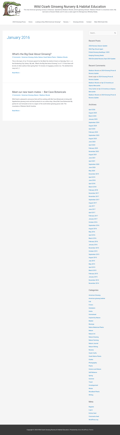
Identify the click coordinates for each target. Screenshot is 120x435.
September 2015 (94, 254)
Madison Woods (94, 70)
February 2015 (93, 273)
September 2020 (94, 164)
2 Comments (16, 95)
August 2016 (93, 229)
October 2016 (93, 222)
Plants (91, 366)
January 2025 (93, 119)
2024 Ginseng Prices (19, 22)
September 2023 (94, 135)
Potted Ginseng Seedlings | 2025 (99, 52)
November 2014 (94, 283)
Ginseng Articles (78, 22)
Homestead (92, 314)
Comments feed (94, 416)
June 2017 (92, 209)
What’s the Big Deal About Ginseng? (31, 54)
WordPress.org (93, 420)
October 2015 (93, 251)
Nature (40, 57)
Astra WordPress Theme (85, 430)
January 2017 (93, 219)
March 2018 (92, 187)
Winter (91, 388)
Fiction (91, 305)
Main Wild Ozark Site (100, 22)
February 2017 (93, 216)
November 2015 (94, 248)
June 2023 (92, 142)
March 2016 (92, 238)
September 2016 (94, 225)
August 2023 (93, 138)
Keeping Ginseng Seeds (96, 55)
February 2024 (93, 132)
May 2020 (92, 171)
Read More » (16, 73)
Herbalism (92, 308)
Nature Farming (94, 340)
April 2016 (92, 235)
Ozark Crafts (93, 353)
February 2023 (93, 148)
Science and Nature (95, 369)
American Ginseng (27, 57)
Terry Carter (92, 89)
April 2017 (92, 212)
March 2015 (92, 270)
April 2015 (92, 267)
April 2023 (92, 145)
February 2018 (93, 190)
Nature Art (92, 334)
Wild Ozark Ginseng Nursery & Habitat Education (70, 7)
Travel (91, 382)
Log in (91, 410)
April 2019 (92, 177)
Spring (91, 375)
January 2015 (93, 277)
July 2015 (92, 261)
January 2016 (93, 245)
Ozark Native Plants (49, 57)
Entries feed (92, 413)
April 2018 (92, 183)
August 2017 (93, 203)
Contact (88, 22)
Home (30, 22)
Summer (91, 379)
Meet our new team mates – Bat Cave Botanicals (39, 92)
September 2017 (94, 200)
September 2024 (94, 122)
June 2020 (92, 167)
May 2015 (92, 264)
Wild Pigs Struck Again (96, 49)
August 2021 (93, 154)
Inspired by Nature (94, 318)
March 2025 (92, 116)
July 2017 (92, 206)
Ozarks (91, 359)
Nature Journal (93, 343)
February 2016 (93, 241)
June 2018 (92, 180)
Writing (91, 395)
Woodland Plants (94, 391)
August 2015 (93, 257)
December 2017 (94, 193)
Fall (90, 301)
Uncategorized (93, 385)
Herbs (36, 57)
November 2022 (94, 151)
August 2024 (93, 126)
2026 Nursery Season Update (98, 46)
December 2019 (94, 174)
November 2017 (94, 196)
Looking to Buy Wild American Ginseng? (48, 22)
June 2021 (92, 158)
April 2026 (92, 109)
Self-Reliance (93, 372)
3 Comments (16, 57)
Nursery (65, 22)
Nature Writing (93, 347)
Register (91, 407)
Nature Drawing (94, 337)
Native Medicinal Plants (96, 327)
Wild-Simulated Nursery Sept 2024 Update (102, 59)
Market (91, 321)
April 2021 (92, 161)
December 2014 (94, 280)
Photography (93, 363)
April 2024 (92, 129)
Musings (91, 324)
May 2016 (92, 232)
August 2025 (93, 113)
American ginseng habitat (97, 298)
